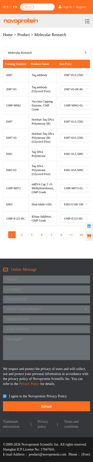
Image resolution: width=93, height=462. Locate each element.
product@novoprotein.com (47, 454)
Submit (46, 406)
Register (81, 7)
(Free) (86, 454)
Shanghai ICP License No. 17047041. (29, 449)
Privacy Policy (29, 384)
